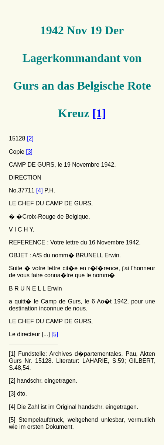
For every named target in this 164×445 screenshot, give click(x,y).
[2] (30, 138)
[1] (99, 113)
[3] (29, 152)
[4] (39, 190)
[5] (55, 334)
